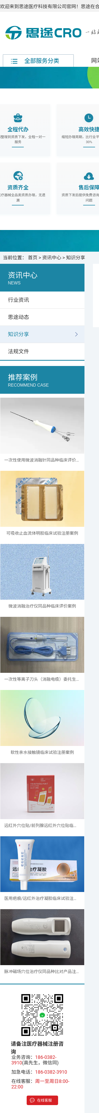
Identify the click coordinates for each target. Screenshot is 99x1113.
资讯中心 (51, 257)
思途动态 (18, 317)
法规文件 (18, 351)
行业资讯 (18, 300)
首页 (32, 257)
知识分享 (75, 257)
